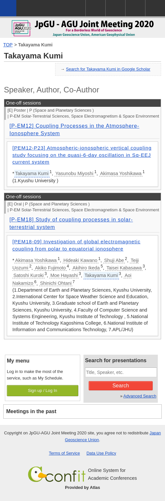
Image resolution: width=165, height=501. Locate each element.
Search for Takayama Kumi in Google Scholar (108, 69)
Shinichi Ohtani (56, 283)
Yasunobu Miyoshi (74, 173)
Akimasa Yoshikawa (121, 173)
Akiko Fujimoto (50, 267)
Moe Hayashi (64, 275)
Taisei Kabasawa (124, 267)
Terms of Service (64, 453)
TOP (8, 44)
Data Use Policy (101, 453)
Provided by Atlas (82, 487)
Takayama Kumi (35, 44)
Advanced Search (139, 396)
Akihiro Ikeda (86, 267)
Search (120, 385)
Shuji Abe (114, 260)
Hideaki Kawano (81, 260)
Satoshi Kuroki (28, 275)
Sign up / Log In (42, 390)
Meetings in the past (31, 411)
